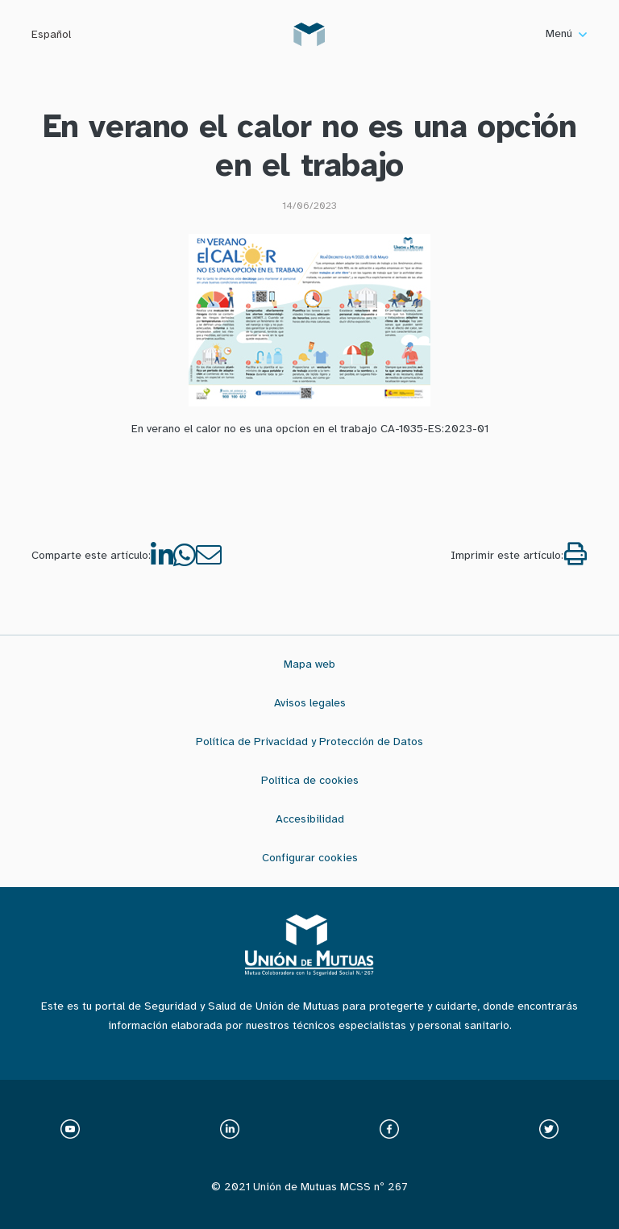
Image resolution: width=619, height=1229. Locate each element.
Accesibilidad (310, 819)
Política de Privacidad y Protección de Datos (309, 741)
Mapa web (309, 664)
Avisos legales (310, 703)
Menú (566, 33)
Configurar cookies (310, 857)
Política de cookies (310, 780)
